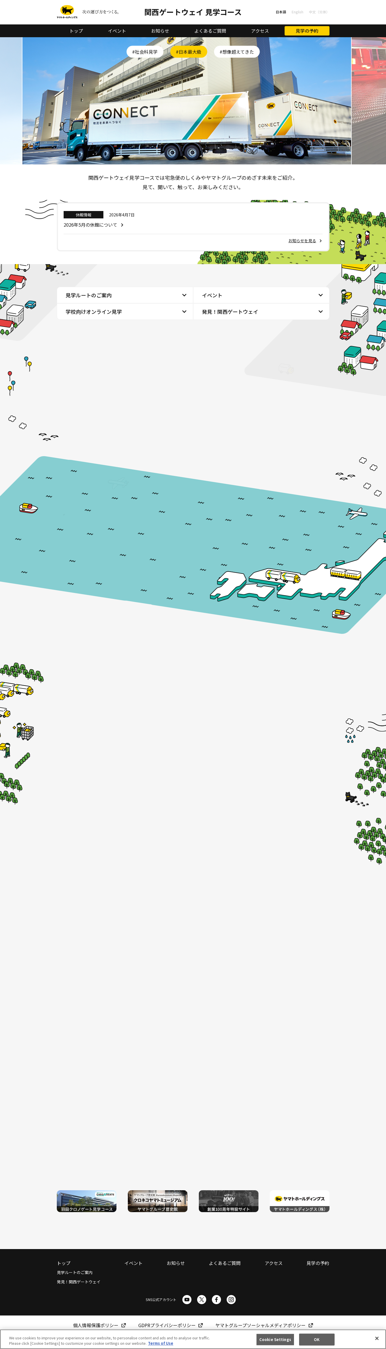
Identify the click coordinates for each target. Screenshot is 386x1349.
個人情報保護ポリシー (95, 1325)
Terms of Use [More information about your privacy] (160, 1343)
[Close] (377, 1338)
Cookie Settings (275, 1339)
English (297, 11)
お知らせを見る (302, 241)
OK (317, 1339)
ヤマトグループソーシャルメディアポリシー (260, 1325)
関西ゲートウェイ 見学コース (193, 12)
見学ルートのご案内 (89, 295)
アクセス (260, 30)
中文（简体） (319, 11)
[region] (193, 1339)
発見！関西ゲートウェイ (230, 312)
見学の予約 (307, 30)
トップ (76, 30)
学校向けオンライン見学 (94, 312)
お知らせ (160, 30)
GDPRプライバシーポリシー (167, 1325)
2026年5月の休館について (90, 225)
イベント (117, 30)
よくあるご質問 (210, 30)
